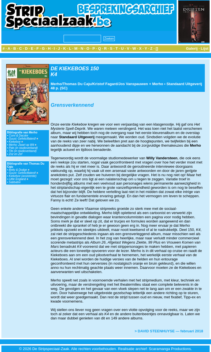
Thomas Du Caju (77, 84)
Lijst (204, 48)
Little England (18, 179)
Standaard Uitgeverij (184, 84)
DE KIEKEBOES (70, 68)
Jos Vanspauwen (133, 84)
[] (157, 48)
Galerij (192, 48)
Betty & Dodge (19, 169)
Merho (56, 84)
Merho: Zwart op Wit (23, 144)
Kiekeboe (16, 141)
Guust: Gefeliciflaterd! (23, 138)
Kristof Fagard (105, 84)
